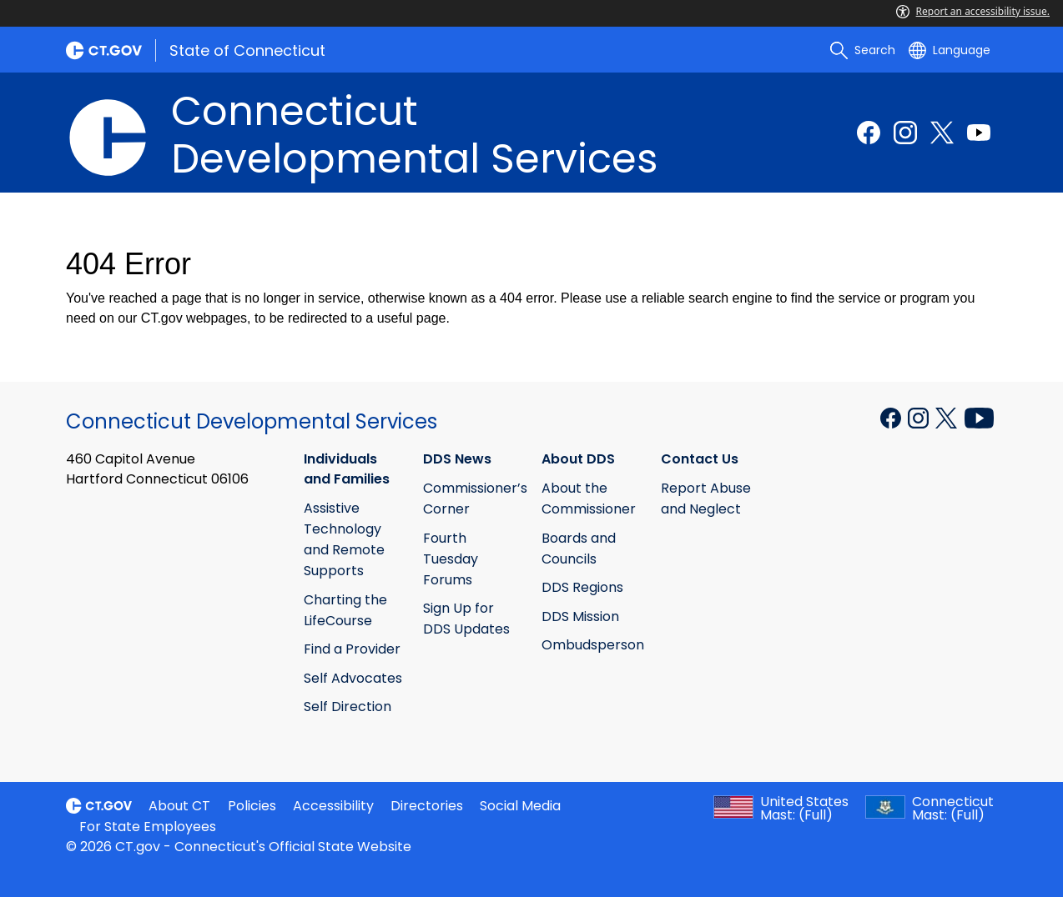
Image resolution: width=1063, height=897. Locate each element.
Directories (426, 805)
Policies (252, 805)
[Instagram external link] (905, 132)
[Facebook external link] (868, 132)
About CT (179, 805)
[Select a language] (949, 50)
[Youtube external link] (978, 132)
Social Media (520, 805)
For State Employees (147, 826)
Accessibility (333, 805)
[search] (862, 50)
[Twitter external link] (942, 132)
